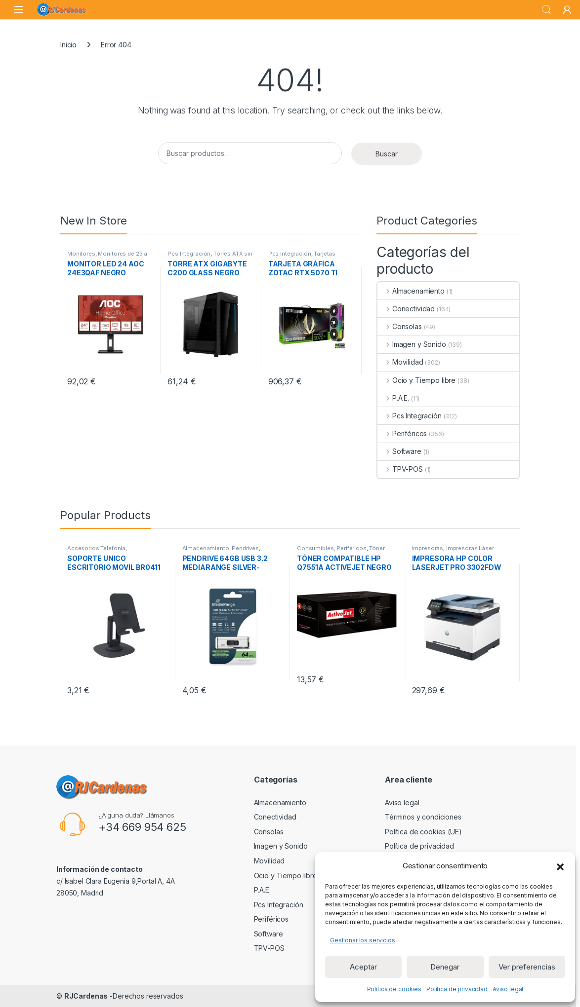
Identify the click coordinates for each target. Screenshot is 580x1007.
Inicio (68, 44)
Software (399, 451)
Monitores (81, 253)
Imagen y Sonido (411, 344)
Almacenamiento (411, 291)
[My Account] (567, 10)
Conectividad (406, 308)
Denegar (444, 966)
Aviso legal (508, 989)
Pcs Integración (188, 253)
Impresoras (428, 548)
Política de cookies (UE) (423, 831)
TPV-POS (400, 469)
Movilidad (400, 362)
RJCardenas (86, 996)
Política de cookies (394, 989)
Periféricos (402, 433)
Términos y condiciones (423, 817)
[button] (560, 866)
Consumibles (315, 548)
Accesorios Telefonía (96, 548)
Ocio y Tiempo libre (416, 380)
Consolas (399, 326)
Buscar (386, 153)
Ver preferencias (526, 966)
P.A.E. (393, 398)
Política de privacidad (457, 989)
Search (546, 9)
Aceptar (363, 966)
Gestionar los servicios (362, 940)
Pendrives (245, 548)
